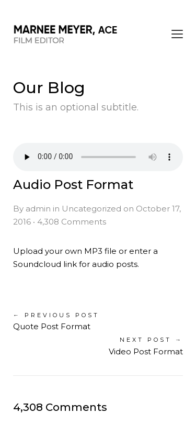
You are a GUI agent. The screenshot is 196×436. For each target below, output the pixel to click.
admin (38, 209)
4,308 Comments (71, 222)
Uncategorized (91, 209)
